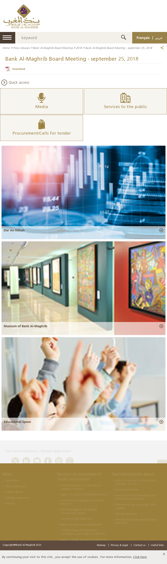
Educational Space (17, 422)
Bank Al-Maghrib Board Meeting (53, 48)
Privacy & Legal (119, 545)
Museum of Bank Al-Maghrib (25, 326)
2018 (79, 48)
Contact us (139, 545)
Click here (140, 557)
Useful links (157, 545)
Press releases (21, 48)
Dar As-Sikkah (14, 230)
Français (143, 37)
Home (6, 48)
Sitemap (101, 545)
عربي (159, 37)
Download (18, 69)
